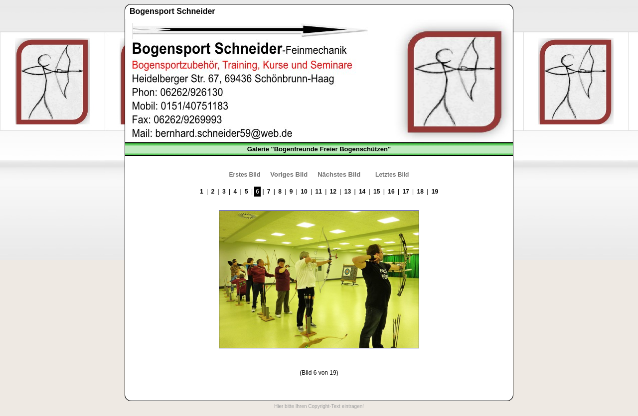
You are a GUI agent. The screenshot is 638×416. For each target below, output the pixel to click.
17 (405, 191)
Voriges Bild (289, 174)
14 (362, 191)
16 (391, 191)
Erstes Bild (245, 174)
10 (304, 191)
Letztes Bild (392, 174)
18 (420, 191)
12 (333, 191)
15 (376, 191)
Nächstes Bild (339, 174)
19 (435, 191)
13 (347, 191)
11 (318, 191)
